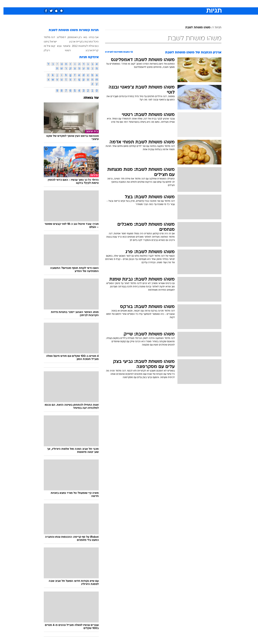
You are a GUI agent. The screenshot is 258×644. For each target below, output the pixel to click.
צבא (55, 45)
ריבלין (43, 50)
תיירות (114, 3)
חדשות (194, 3)
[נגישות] (5, 3)
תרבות (169, 3)
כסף (147, 3)
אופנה (87, 3)
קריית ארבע (88, 50)
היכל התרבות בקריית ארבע (80, 41)
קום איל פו (46, 45)
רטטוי (64, 50)
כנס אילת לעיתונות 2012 (81, 45)
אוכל (138, 3)
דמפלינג (57, 37)
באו (82, 37)
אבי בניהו (90, 37)
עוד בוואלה (87, 97)
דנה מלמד (46, 37)
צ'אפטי (63, 45)
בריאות (127, 3)
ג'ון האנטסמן (71, 37)
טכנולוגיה (100, 3)
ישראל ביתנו (46, 41)
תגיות (214, 27)
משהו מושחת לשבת (194, 27)
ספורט (181, 3)
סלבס (158, 3)
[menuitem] (191, 4)
